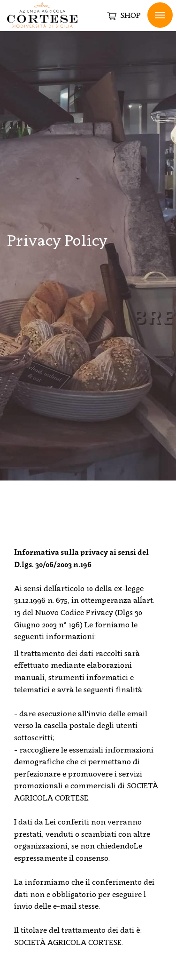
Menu (160, 15)
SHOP (124, 15)
